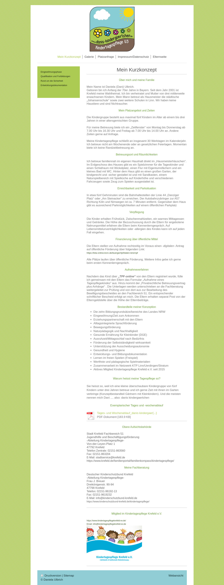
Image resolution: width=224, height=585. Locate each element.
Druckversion (51, 575)
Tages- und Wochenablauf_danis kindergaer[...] (127, 413)
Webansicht (175, 575)
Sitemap (69, 575)
